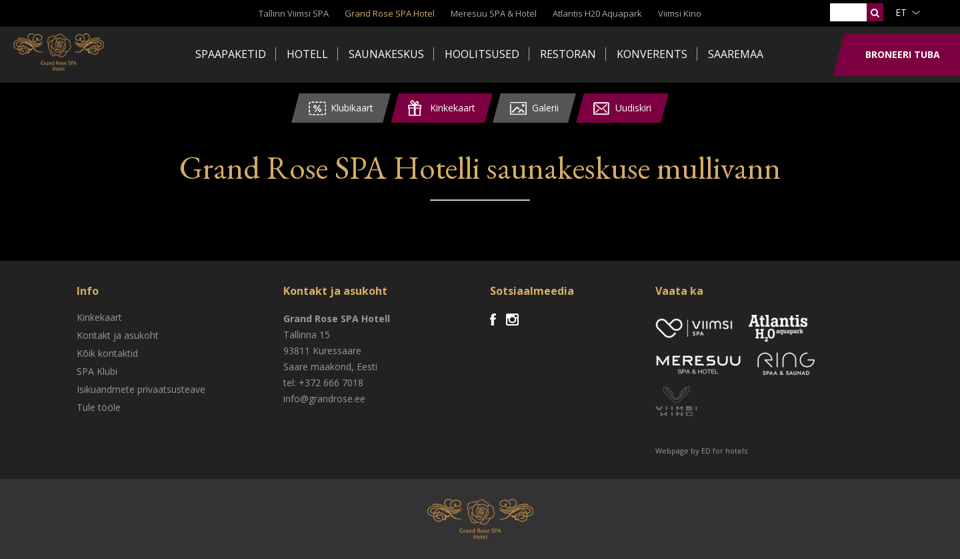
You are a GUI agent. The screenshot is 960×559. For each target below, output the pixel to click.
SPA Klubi (97, 371)
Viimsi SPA (66, 53)
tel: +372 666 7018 (323, 382)
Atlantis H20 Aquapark (597, 13)
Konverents (652, 54)
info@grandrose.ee (324, 398)
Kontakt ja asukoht (118, 335)
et (901, 12)
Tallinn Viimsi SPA (294, 13)
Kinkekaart (99, 317)
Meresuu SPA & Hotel (494, 13)
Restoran (568, 54)
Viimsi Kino (679, 13)
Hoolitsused (482, 54)
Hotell (307, 54)
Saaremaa (735, 54)
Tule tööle (99, 407)
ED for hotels (724, 451)
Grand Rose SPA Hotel (390, 13)
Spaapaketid (230, 54)
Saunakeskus (386, 54)
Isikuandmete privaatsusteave (141, 389)
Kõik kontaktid (107, 353)
